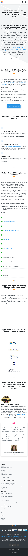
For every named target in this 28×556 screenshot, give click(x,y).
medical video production (8, 82)
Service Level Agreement (14, 549)
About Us (2, 512)
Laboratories (3, 473)
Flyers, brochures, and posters (9, 244)
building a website (18, 47)
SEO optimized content (8, 248)
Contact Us (3, 521)
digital (18, 414)
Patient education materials (9, 221)
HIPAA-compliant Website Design (7, 496)
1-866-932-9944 (15, 537)
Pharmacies (3, 471)
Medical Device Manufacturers (7, 474)
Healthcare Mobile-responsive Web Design (9, 502)
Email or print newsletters (8, 235)
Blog (2, 516)
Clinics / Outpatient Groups (6, 469)
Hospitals (2, 466)
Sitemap (14, 554)
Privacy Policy (14, 551)
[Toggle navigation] (25, 2)
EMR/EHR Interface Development (7, 488)
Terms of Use (14, 552)
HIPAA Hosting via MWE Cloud (6, 494)
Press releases (6, 239)
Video (4, 226)
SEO (10, 416)
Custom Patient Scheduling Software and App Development (12, 486)
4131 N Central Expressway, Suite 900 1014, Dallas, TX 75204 (14, 536)
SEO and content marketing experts (13, 146)
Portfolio (2, 514)
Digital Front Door (4, 487)
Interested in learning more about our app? (14, 542)
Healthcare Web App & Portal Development (9, 483)
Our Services (3, 515)
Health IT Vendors (4, 470)
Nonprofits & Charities (5, 477)
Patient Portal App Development (7, 484)
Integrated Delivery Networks (6, 467)
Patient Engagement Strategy (6, 506)
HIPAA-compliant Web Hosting (6, 493)
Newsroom (3, 518)
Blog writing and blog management (11, 230)
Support (2, 519)
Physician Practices (4, 476)
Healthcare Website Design (6, 500)
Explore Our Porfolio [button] (14, 106)
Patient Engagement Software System (8, 508)
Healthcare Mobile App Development (8, 481)
